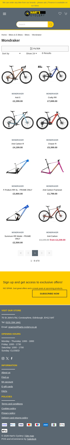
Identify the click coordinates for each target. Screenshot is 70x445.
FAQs (4, 391)
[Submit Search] (51, 24)
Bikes (27, 35)
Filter (35, 48)
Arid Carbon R (18, 144)
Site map (29, 435)
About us (5, 372)
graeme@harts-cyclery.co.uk (22, 327)
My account (7, 382)
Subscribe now (49, 293)
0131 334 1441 (13, 322)
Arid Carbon (52, 236)
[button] (4, 14)
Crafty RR (52, 97)
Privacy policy (8, 413)
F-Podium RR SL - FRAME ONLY (17, 190)
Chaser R (52, 144)
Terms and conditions (12, 403)
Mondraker (37, 35)
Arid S (17, 97)
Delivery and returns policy (14, 417)
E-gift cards (7, 386)
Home (4, 35)
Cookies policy (8, 408)
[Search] (35, 24)
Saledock (31, 439)
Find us (5, 377)
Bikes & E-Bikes (16, 35)
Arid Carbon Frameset (52, 190)
